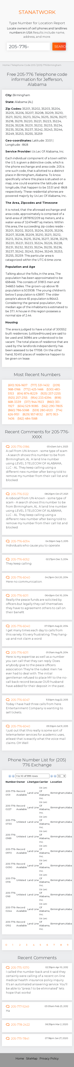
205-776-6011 (19, 595)
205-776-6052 (20, 559)
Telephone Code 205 (23, 65)
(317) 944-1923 (34, 402)
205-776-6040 (20, 577)
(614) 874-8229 (27, 393)
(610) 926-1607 (18, 385)
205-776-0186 (20, 446)
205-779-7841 (20, 1038)
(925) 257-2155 (18, 397)
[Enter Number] (28, 46)
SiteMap (31, 1058)
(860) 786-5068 (18, 410)
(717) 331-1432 (40, 385)
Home (6, 65)
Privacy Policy (49, 1058)
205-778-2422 (20, 1024)
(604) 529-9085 (27, 406)
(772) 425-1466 (33, 389)
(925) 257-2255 (51, 393)
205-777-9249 (20, 1006)
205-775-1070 (20, 967)
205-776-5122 (20, 494)
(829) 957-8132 (32, 414)
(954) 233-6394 (41, 397)
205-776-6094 (20, 541)
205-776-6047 (20, 700)
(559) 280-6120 (42, 410)
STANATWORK (37, 12)
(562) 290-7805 (52, 406)
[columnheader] (10, 782)
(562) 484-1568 (27, 418)
